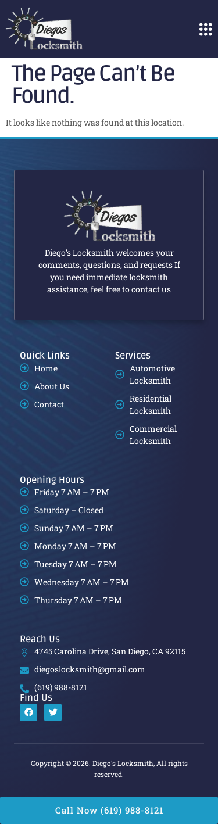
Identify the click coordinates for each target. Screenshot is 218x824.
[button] (205, 29)
